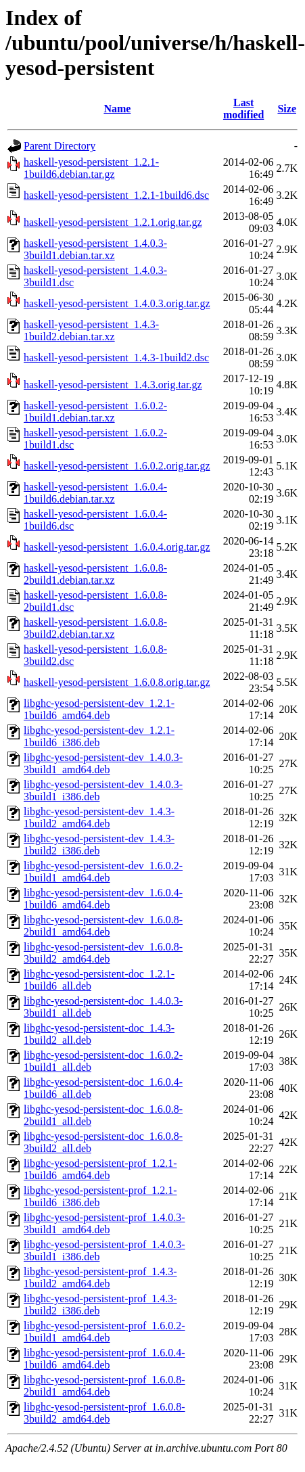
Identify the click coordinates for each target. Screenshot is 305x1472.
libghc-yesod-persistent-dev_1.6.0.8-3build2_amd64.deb (103, 953)
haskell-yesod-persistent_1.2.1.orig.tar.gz (113, 222)
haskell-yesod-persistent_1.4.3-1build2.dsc (116, 357)
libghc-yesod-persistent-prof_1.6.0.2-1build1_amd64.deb (104, 1331)
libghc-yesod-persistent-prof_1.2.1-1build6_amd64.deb (100, 1169)
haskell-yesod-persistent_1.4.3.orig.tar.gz (113, 384)
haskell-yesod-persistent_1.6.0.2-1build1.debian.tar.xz (95, 411)
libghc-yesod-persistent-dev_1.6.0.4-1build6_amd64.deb (103, 899)
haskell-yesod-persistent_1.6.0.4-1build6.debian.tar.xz (95, 493)
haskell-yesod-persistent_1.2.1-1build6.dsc (116, 195)
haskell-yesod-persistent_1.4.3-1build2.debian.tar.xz (91, 330)
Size (286, 108)
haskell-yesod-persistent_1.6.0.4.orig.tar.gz (117, 547)
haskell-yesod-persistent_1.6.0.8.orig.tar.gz (117, 682)
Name (117, 108)
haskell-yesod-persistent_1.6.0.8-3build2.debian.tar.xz (95, 628)
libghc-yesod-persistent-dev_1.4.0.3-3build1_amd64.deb (103, 763)
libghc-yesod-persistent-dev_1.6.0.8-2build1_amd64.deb (103, 926)
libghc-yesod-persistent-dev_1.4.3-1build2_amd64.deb (99, 817)
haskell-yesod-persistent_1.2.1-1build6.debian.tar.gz (91, 168)
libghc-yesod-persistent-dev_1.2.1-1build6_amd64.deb (99, 709)
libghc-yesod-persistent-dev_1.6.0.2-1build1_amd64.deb (103, 871)
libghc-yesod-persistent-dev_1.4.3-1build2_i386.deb (99, 844)
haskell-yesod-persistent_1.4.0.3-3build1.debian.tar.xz (95, 249)
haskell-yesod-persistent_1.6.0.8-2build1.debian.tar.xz (95, 574)
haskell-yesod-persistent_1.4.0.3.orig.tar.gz (117, 303)
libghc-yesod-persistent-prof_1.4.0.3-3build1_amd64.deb (104, 1223)
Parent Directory (59, 146)
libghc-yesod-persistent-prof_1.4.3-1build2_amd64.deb (100, 1277)
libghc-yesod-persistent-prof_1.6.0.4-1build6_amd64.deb (104, 1359)
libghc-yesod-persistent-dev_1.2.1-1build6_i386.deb (99, 736)
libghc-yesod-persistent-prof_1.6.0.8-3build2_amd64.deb (104, 1413)
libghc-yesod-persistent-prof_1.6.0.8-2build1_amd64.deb (104, 1386)
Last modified (243, 108)
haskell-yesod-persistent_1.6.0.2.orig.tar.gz (117, 466)
